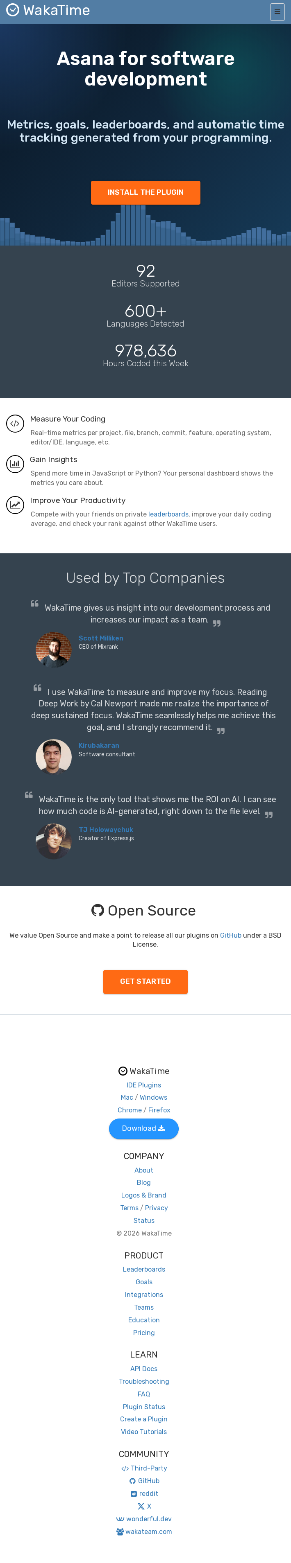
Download (143, 1128)
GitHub (230, 935)
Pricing (144, 1333)
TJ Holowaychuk (106, 830)
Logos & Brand (143, 1195)
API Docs (143, 1369)
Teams (144, 1307)
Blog (144, 1182)
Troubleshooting (144, 1381)
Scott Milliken (101, 638)
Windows (153, 1097)
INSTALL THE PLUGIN (146, 192)
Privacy (156, 1208)
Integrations (144, 1295)
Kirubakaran (99, 745)
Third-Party (143, 1468)
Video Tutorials (144, 1432)
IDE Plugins (144, 1085)
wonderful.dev (143, 1519)
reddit (144, 1494)
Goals (144, 1282)
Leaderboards (144, 1269)
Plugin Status (144, 1407)
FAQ (144, 1394)
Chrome (130, 1110)
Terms (129, 1208)
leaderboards (168, 514)
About (143, 1170)
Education (144, 1320)
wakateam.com (144, 1532)
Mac (127, 1097)
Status (144, 1221)
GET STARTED (145, 981)
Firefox (159, 1110)
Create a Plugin (144, 1419)
